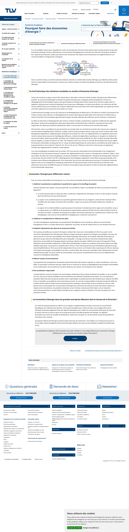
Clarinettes (6, 450)
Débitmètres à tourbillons (10, 435)
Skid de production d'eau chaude (36, 432)
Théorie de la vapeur (82, 410)
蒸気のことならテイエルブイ (10, 10)
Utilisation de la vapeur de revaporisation (14, 428)
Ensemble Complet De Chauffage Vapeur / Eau (38, 427)
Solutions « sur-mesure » (34, 422)
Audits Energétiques (57, 410)
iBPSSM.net (55, 422)
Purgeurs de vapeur (8, 422)
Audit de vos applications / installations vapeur (63, 414)
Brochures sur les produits (10, 412)
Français (95, 9)
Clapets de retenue (8, 444)
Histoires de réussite (106, 365)
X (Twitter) (79, 455)
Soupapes (6, 442)
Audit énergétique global (58, 417)
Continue (104, 3)
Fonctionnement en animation (35, 412)
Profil (103, 414)
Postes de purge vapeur (9, 424)
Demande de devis (81, 432)
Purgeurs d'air (7, 446)
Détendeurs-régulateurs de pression (13, 431)
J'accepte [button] (71, 528)
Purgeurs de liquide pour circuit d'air (13, 448)
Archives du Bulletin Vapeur (59, 459)
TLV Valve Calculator (82, 419)
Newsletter (31, 365)
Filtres (5, 439)
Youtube (79, 452)
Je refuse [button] (78, 528)
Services (54, 424)
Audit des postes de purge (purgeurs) (61, 412)
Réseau (104, 410)
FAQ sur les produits (33, 414)
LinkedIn (79, 448)
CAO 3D (6, 414)
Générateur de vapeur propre (35, 424)
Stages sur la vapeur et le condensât (63, 365)
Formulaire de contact (82, 430)
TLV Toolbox (80, 417)
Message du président (107, 412)
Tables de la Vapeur (82, 412)
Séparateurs (7, 437)
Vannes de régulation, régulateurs (12, 433)
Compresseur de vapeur (34, 434)
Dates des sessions (57, 433)
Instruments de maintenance (35, 441)
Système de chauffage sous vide (36, 430)
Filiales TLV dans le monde (83, 434)
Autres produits (7, 452)
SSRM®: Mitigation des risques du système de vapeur (63, 419)
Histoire (104, 417)
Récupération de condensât (10, 426)
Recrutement (105, 419)
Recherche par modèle (9, 410)
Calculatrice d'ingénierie (83, 365)
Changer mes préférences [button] (91, 528)
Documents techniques (33, 410)
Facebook (79, 450)
